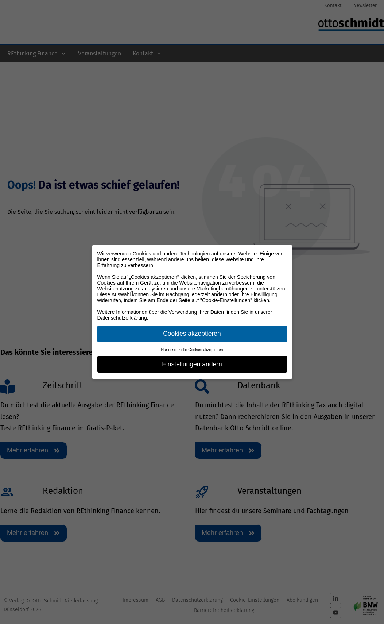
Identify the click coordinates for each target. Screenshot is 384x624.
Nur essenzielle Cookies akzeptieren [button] (192, 349)
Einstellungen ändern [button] (192, 364)
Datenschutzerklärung (122, 318)
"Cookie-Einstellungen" (226, 300)
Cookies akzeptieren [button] (192, 333)
